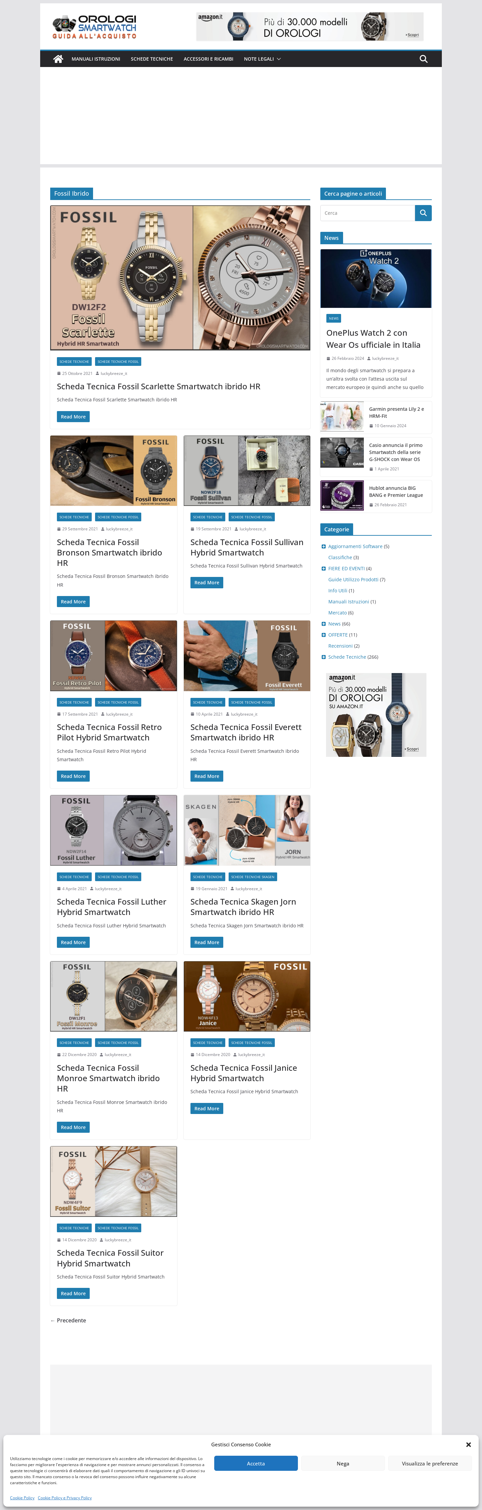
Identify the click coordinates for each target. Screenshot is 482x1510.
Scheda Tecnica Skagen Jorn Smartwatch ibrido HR (243, 906)
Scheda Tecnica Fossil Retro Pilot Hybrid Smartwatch (109, 732)
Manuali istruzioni (96, 59)
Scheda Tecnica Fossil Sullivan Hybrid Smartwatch (247, 547)
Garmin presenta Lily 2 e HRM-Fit (396, 412)
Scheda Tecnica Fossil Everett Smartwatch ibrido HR (246, 732)
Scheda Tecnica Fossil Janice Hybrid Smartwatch (243, 1073)
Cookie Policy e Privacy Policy (65, 1498)
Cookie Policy (22, 1498)
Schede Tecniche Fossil (118, 361)
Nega (343, 1463)
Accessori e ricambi (208, 59)
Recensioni (340, 646)
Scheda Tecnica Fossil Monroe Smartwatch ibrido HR (108, 1078)
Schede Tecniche (152, 59)
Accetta (256, 1463)
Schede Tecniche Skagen (252, 876)
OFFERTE (338, 635)
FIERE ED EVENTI (346, 568)
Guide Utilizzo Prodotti (353, 579)
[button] (468, 1444)
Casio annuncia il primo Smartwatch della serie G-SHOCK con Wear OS (395, 452)
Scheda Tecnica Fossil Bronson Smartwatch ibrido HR (109, 552)
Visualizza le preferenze (430, 1463)
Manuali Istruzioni (348, 601)
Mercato (337, 612)
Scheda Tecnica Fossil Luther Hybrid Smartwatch (111, 906)
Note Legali (259, 59)
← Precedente (68, 1320)
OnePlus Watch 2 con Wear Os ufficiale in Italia (373, 338)
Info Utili (337, 590)
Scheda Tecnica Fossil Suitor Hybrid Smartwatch (110, 1257)
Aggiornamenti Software (355, 546)
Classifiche (340, 557)
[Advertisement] (241, 117)
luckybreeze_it (114, 373)
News (333, 318)
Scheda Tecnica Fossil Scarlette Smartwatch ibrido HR (158, 386)
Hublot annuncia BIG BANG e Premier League (396, 491)
